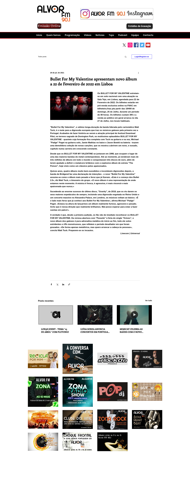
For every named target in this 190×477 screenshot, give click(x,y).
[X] (124, 45)
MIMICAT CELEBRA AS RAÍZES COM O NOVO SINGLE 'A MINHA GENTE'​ (133, 330)
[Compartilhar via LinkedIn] (63, 284)
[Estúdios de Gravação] (140, 26)
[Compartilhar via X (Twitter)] (57, 284)
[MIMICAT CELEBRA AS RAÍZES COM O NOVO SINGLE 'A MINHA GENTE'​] (134, 315)
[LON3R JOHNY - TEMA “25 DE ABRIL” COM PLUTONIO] (55, 315)
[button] (123, 35)
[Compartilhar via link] (69, 284)
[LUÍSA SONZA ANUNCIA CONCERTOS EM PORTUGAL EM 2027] (95, 315)
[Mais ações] (138, 72)
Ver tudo (148, 300)
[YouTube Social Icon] (148, 45)
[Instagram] (130, 45)
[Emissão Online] (49, 26)
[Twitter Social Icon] (142, 45)
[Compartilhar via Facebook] (51, 284)
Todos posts (42, 56)
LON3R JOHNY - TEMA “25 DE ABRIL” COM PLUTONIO (55, 330)
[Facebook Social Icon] (136, 45)
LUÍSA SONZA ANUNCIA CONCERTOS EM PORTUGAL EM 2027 (94, 330)
